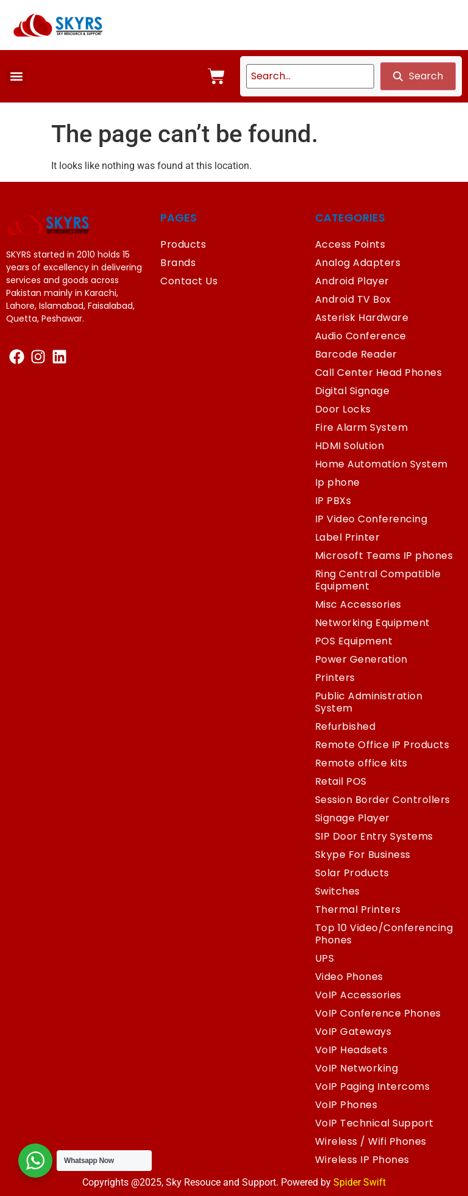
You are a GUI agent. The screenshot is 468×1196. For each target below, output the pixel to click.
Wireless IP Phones (362, 1160)
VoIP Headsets (351, 1050)
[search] (310, 76)
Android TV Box (353, 299)
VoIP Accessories (358, 995)
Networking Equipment (372, 623)
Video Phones (349, 977)
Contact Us (189, 281)
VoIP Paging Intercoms (372, 1086)
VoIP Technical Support (374, 1123)
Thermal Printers (358, 909)
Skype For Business (363, 855)
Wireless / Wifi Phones (371, 1141)
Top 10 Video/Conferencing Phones (384, 934)
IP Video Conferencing (371, 519)
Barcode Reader (356, 354)
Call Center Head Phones (378, 373)
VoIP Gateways (353, 1032)
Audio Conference (360, 336)
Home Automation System (381, 464)
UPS (325, 958)
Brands (178, 263)
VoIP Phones (346, 1105)
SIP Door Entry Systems (374, 836)
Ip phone (337, 482)
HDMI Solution (350, 446)
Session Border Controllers (382, 800)
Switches (337, 891)
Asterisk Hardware (362, 318)
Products (183, 244)
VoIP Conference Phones (378, 1013)
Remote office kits (361, 763)
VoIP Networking (357, 1068)
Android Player (352, 281)
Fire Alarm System (361, 427)
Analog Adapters (358, 263)
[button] (16, 77)
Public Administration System (369, 702)
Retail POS (341, 781)
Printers (335, 678)
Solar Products (352, 873)
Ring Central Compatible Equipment (378, 580)
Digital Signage (352, 391)
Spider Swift (359, 1182)
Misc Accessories (358, 604)
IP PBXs (333, 501)
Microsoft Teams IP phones (384, 556)
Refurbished (345, 726)
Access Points (350, 244)
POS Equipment (354, 641)
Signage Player (352, 818)
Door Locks (343, 409)
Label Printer (347, 537)
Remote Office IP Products (382, 745)
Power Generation (361, 659)
